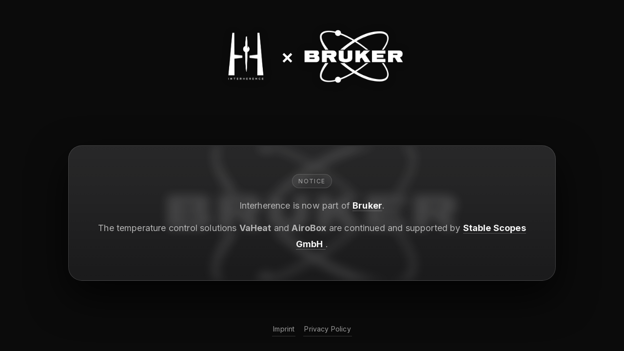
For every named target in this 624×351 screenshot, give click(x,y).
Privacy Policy (327, 329)
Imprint (283, 329)
